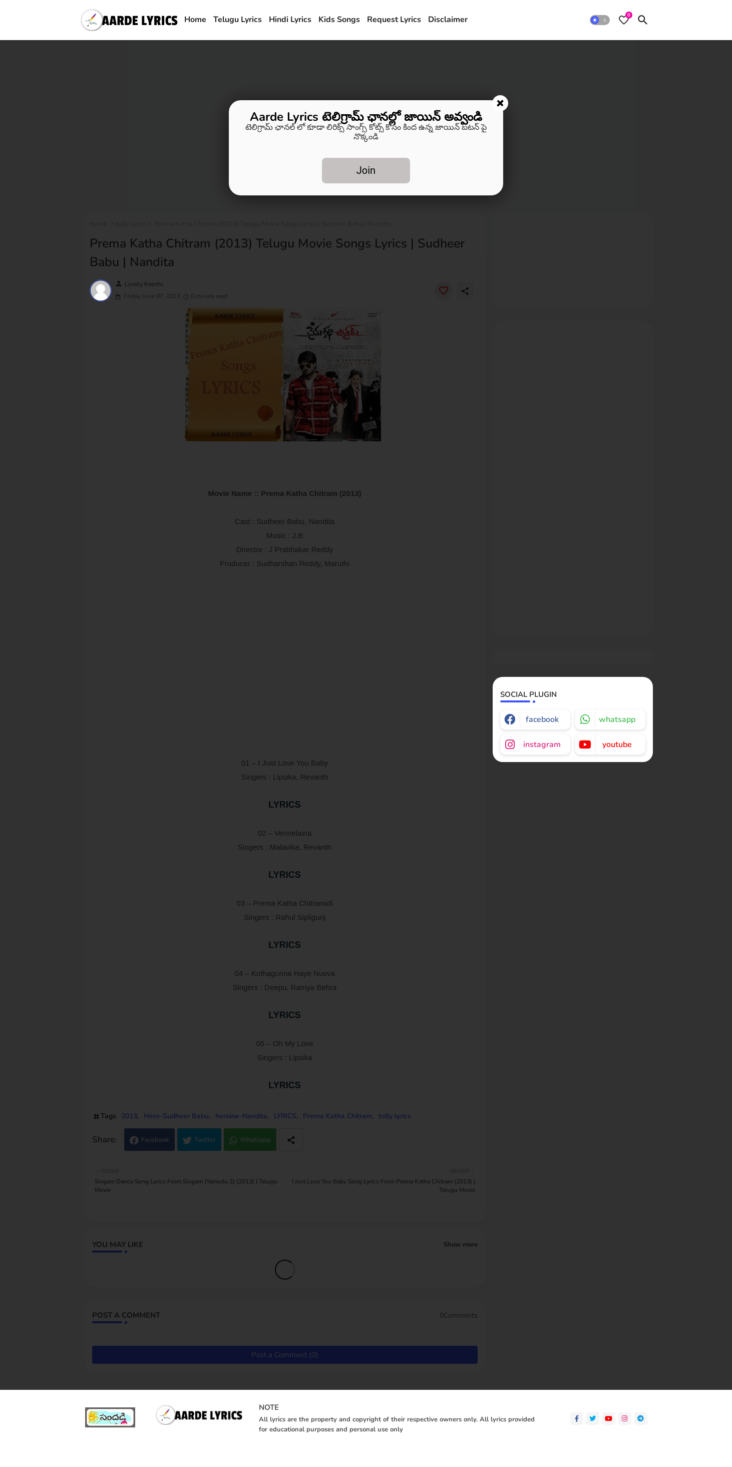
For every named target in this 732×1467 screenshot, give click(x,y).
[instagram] (624, 1418)
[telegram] (640, 1418)
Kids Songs (339, 19)
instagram (542, 744)
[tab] (195, 20)
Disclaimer (448, 19)
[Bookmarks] (623, 20)
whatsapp (617, 719)
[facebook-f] (576, 1418)
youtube (617, 744)
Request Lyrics (394, 19)
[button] (600, 20)
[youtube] (608, 1418)
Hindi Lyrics (290, 19)
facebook (542, 719)
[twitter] (592, 1418)
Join (366, 170)
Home (195, 19)
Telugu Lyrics (237, 19)
